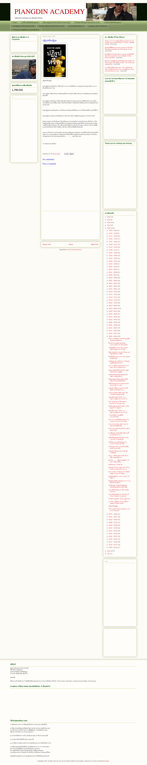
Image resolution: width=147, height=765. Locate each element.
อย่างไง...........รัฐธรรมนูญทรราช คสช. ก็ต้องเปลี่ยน (118, 461)
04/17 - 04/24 (113, 330)
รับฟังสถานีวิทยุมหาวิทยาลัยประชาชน (87, 22)
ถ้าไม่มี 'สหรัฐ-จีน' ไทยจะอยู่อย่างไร (119, 499)
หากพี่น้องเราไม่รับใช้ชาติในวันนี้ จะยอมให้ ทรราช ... (118, 434)
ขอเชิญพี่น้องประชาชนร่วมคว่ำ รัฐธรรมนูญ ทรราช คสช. (118, 348)
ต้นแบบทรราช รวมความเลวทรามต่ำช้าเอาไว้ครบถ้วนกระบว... (119, 468)
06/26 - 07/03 (113, 303)
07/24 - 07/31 (113, 292)
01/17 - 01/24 (113, 542)
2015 (109, 551)
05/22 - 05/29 (113, 317)
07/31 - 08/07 (113, 289)
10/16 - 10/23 (113, 258)
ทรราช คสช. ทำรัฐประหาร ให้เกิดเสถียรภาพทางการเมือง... (119, 472)
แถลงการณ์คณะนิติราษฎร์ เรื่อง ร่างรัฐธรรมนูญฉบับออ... (118, 393)
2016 (109, 228)
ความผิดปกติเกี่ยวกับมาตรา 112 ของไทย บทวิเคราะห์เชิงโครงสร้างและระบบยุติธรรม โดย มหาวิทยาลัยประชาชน (119, 69)
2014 (109, 554)
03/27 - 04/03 (113, 514)
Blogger (107, 761)
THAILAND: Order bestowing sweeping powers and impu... (118, 486)
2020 (109, 217)
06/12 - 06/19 (113, 308)
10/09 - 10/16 (113, 261)
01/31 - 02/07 (113, 536)
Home (15, 22)
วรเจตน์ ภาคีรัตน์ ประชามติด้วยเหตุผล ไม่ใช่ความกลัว (118, 502)
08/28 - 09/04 (113, 278)
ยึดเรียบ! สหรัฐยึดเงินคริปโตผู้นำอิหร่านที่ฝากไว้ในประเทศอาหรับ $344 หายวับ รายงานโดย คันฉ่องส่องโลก (119, 62)
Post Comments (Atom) (74, 249)
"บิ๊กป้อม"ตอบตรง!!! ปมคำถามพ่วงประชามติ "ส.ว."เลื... (118, 384)
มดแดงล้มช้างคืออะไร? (76, 26)
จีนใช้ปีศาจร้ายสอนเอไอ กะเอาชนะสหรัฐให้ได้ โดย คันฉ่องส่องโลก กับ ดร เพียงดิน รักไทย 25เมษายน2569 (119, 55)
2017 (109, 225)
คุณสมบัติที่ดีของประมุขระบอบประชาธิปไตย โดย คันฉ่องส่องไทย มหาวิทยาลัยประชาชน (119, 48)
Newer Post (47, 244)
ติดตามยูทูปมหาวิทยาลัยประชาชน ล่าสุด (56, 22)
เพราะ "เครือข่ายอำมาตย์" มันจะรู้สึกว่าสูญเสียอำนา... (118, 456)
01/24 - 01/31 (113, 539)
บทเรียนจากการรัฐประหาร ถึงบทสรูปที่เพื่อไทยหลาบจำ (119, 362)
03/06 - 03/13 (113, 522)
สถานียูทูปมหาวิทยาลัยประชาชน (23, 26)
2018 (109, 222)
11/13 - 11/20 (113, 247)
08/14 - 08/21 (113, 283)
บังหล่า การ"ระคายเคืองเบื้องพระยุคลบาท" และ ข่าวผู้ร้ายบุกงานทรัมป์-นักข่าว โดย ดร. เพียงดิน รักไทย (119, 42)
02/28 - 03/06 (113, 525)
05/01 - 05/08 (113, 325)
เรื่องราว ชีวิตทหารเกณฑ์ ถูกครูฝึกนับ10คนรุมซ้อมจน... (119, 339)
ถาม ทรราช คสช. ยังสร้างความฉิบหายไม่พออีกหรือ (118, 425)
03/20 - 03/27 (113, 517)
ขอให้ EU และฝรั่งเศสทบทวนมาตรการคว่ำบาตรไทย (117, 443)
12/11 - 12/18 (113, 236)
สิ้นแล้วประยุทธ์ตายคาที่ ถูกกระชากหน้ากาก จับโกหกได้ (117, 344)
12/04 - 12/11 (113, 239)
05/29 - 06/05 (113, 314)
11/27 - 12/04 (113, 241)
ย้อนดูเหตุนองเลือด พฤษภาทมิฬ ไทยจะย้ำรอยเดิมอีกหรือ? (118, 380)
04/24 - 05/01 (113, 328)
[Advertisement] (70, 225)
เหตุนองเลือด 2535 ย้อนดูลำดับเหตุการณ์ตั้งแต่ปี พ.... (118, 375)
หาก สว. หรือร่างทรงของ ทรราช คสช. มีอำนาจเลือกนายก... (118, 366)
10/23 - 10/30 (113, 255)
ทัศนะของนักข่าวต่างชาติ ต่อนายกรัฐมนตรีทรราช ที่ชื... (119, 353)
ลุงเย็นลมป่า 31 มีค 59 (115, 464)
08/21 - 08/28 (113, 280)
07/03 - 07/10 (113, 300)
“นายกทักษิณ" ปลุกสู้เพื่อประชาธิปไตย (115, 416)
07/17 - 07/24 (113, 294)
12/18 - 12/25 (113, 233)
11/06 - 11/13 (113, 250)
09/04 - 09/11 (113, 275)
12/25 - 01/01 (113, 230)
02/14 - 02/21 (113, 531)
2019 (109, 220)
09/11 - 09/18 (113, 272)
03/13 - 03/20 (113, 519)
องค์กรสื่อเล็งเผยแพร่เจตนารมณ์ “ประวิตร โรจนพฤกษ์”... (118, 438)
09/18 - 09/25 (113, 269)
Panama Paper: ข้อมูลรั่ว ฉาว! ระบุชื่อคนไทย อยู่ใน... (119, 481)
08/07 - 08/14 (113, 286)
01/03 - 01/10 (113, 547)
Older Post (94, 244)
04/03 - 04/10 (113, 336)
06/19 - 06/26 (113, 305)
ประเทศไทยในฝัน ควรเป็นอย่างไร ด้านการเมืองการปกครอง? (118, 495)
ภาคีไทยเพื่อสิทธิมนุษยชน (30, 22)
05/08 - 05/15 (113, 322)
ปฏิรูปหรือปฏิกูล (113, 506)
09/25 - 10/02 (113, 266)
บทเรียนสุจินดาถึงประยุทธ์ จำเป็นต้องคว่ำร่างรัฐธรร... (118, 407)
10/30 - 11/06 (113, 253)
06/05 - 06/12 (113, 311)
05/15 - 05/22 (113, 319)
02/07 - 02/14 (113, 533)
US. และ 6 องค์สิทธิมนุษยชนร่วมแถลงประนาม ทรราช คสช (118, 420)
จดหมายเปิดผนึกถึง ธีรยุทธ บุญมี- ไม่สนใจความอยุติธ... (118, 371)
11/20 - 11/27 (113, 244)
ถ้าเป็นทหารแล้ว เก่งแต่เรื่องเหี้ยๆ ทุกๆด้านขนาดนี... (118, 447)
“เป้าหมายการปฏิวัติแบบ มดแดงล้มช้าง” (26, 30)
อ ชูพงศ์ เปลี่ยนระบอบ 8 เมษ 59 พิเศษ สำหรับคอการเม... (118, 389)
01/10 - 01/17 (113, 544)
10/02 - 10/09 (113, 264)
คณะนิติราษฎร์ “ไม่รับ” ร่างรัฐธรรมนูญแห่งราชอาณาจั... (118, 398)
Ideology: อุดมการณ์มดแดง (98, 26)
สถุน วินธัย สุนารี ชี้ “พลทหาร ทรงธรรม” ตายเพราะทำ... (117, 402)
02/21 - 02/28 (113, 528)
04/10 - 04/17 (113, 333)
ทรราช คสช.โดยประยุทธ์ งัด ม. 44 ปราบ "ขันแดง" (119, 509)
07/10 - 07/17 (113, 297)
